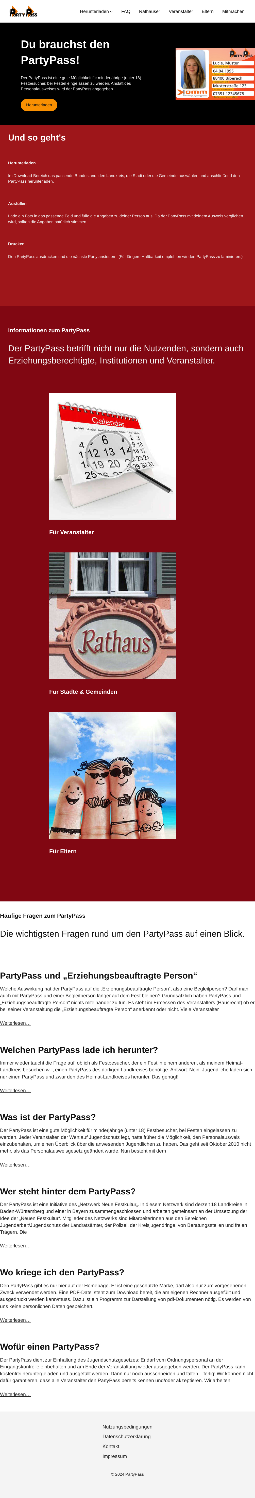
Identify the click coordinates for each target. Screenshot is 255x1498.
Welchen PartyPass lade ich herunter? (79, 1050)
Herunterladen (39, 105)
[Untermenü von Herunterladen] (111, 11)
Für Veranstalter (71, 532)
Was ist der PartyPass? (48, 1117)
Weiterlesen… (15, 1023)
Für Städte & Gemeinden (83, 691)
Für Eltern (63, 851)
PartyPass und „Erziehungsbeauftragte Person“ (98, 975)
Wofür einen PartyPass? (50, 1346)
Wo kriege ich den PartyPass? (62, 1272)
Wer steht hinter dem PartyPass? (68, 1191)
